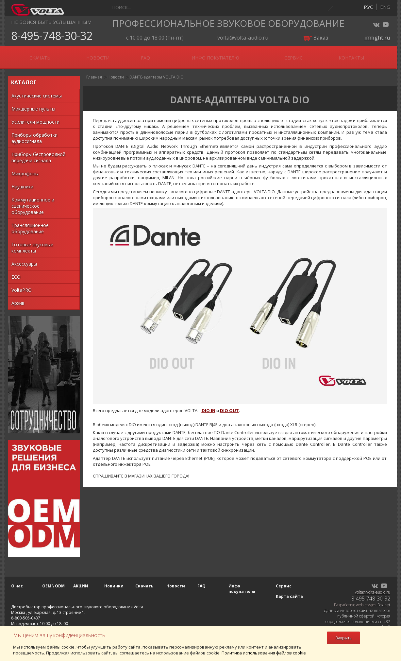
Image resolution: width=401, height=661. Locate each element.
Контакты (366, 55)
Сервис (330, 55)
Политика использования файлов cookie (264, 653)
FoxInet (383, 599)
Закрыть (343, 638)
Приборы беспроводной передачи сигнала (38, 152)
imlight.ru (377, 37)
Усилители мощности (35, 116)
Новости (206, 55)
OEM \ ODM (62, 55)
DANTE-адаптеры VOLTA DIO (156, 71)
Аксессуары (24, 258)
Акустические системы (36, 90)
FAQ (236, 55)
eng (385, 7)
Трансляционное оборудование (30, 223)
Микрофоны (25, 168)
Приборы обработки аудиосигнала (34, 132)
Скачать (169, 55)
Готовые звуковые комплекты (32, 242)
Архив (18, 297)
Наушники (22, 181)
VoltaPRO (21, 284)
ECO (16, 271)
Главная (94, 71)
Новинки (132, 55)
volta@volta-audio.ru (242, 37)
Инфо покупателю (280, 55)
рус (368, 7)
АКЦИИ (98, 55)
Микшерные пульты (33, 103)
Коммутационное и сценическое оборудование (32, 200)
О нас (28, 55)
